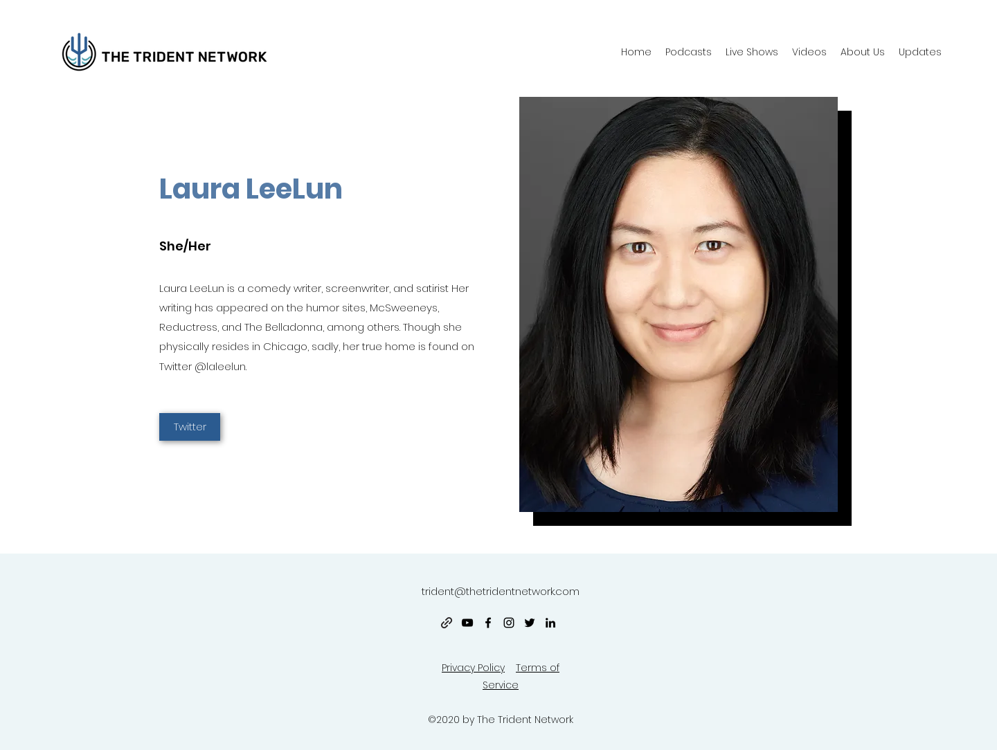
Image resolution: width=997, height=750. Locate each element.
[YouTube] (467, 623)
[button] (863, 52)
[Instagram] (509, 623)
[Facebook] (488, 623)
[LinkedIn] (550, 623)
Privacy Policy (473, 668)
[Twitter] (189, 427)
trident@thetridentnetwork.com (501, 591)
